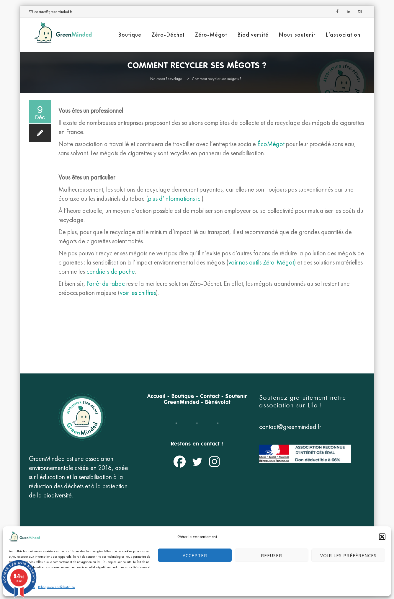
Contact (210, 396)
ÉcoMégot (271, 144)
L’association (343, 34)
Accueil (156, 396)
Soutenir (236, 396)
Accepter (195, 555)
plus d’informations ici (175, 198)
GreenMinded (181, 402)
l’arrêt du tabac (105, 283)
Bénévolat (217, 402)
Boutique (129, 34)
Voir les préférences (348, 555)
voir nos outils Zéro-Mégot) (262, 262)
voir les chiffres (138, 292)
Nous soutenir (297, 34)
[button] (382, 537)
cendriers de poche (110, 271)
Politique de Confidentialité (56, 587)
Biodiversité (253, 34)
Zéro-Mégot (211, 34)
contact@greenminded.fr (53, 11)
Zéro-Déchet (168, 34)
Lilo (314, 404)
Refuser (271, 555)
